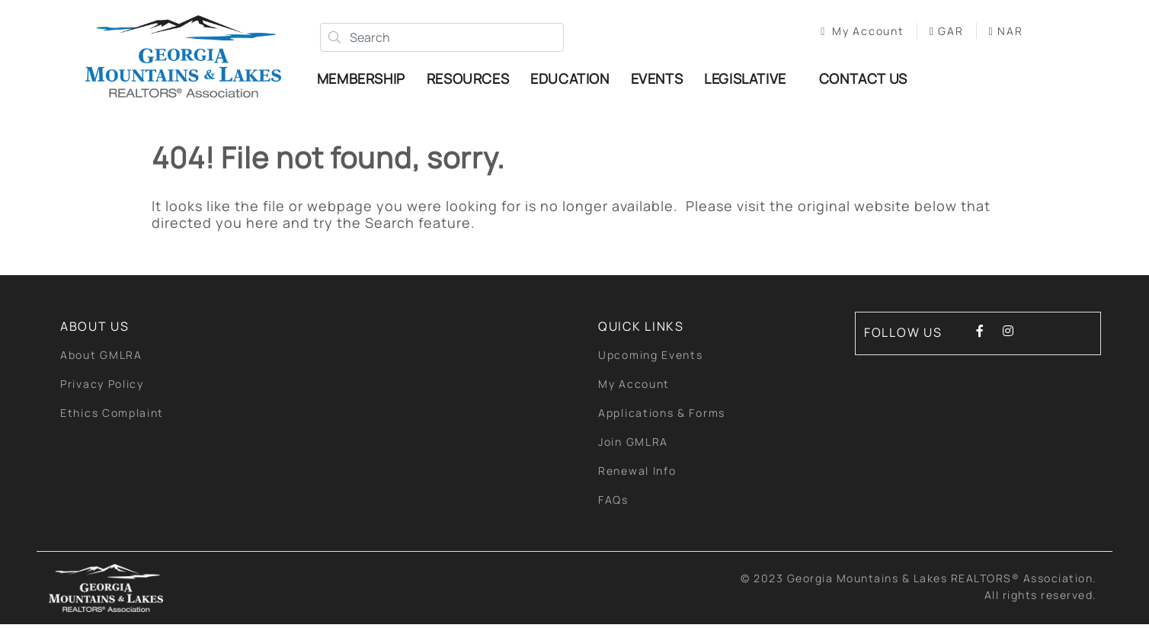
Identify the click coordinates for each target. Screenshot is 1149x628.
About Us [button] (95, 330)
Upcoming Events (650, 358)
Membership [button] (366, 80)
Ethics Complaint (112, 416)
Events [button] (661, 80)
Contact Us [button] (868, 80)
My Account (853, 32)
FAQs (613, 503)
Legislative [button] (750, 80)
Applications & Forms (661, 416)
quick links (641, 330)
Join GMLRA (633, 445)
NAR (996, 32)
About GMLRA (101, 358)
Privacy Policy (102, 387)
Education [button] (574, 80)
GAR (937, 32)
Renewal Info (637, 474)
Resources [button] (472, 80)
